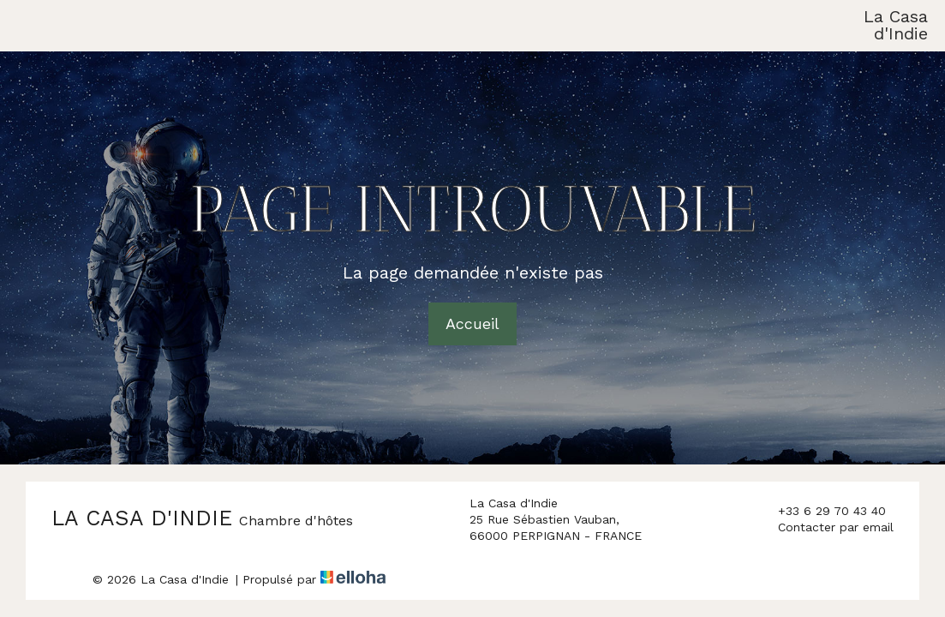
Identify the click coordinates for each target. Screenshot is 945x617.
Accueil (472, 323)
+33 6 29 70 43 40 (822, 511)
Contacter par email (826, 528)
